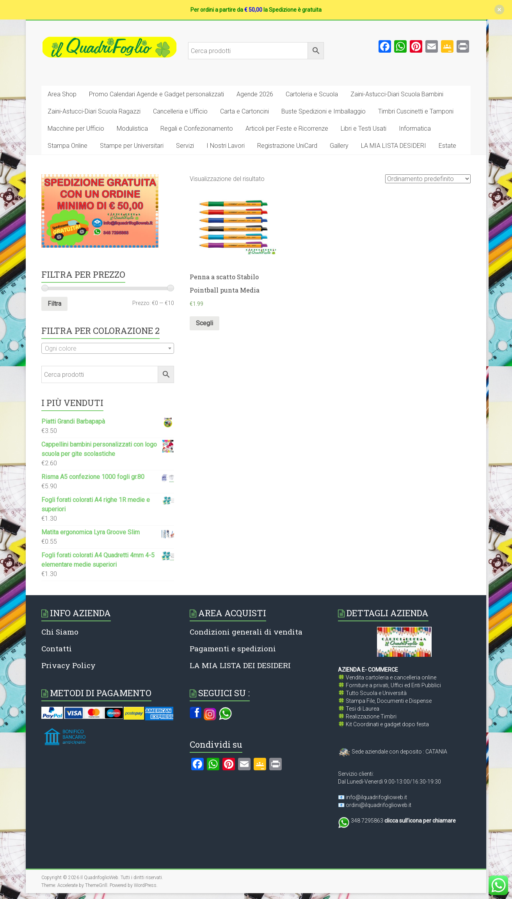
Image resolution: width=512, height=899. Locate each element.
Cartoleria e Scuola (312, 94)
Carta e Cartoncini (244, 111)
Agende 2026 (254, 94)
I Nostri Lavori (225, 145)
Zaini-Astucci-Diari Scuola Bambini (396, 94)
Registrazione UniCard (287, 145)
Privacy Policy (68, 665)
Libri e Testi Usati (363, 128)
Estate (447, 145)
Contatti (56, 648)
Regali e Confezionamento (196, 128)
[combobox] (107, 348)
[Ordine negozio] (428, 178)
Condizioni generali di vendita (246, 632)
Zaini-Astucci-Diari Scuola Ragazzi (94, 111)
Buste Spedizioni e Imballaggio (323, 111)
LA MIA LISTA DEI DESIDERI (240, 665)
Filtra (54, 303)
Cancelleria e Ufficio (180, 111)
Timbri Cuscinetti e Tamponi (415, 111)
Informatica (415, 128)
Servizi (185, 145)
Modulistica (132, 128)
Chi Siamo (59, 632)
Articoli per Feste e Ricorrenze (286, 128)
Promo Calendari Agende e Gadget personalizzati (156, 94)
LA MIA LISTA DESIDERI (393, 145)
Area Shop (62, 94)
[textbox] (108, 348)
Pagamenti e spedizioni (233, 648)
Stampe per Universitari (132, 145)
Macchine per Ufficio (76, 128)
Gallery (339, 145)
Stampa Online (67, 145)
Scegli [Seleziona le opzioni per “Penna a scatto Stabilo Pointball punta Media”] (204, 323)
